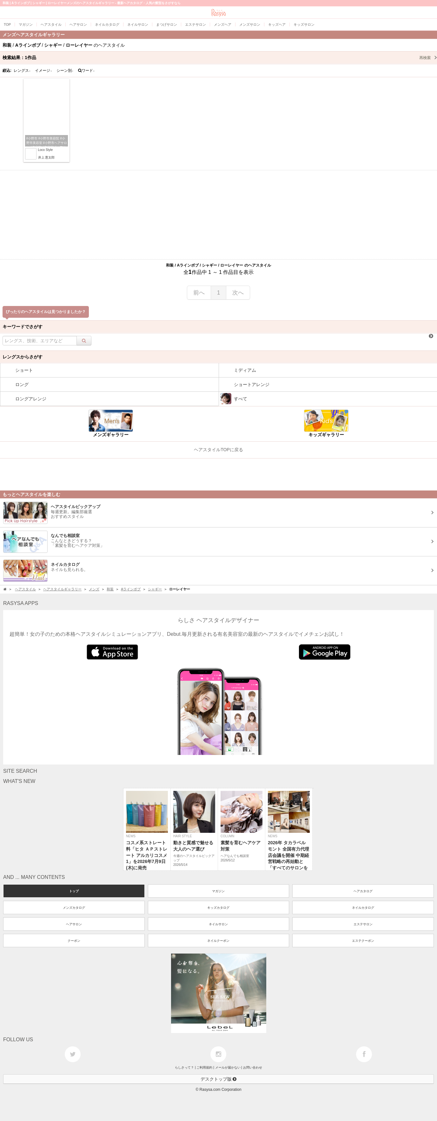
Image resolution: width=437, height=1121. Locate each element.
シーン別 (65, 70)
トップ (74, 891)
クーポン (74, 940)
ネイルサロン (218, 924)
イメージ (43, 70)
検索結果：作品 (220, 57)
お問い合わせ (252, 1067)
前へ (199, 292)
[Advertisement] (218, 214)
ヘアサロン (74, 924)
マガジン (218, 891)
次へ (238, 292)
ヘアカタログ (363, 891)
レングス (22, 70)
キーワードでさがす (23, 326)
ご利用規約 (204, 1067)
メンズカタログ (74, 907)
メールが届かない (228, 1067)
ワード (86, 70)
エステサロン (363, 924)
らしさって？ (184, 1067)
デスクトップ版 (219, 1079)
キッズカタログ (218, 907)
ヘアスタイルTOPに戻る (218, 449)
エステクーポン (363, 940)
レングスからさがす (23, 356)
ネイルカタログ (363, 907)
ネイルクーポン (218, 940)
